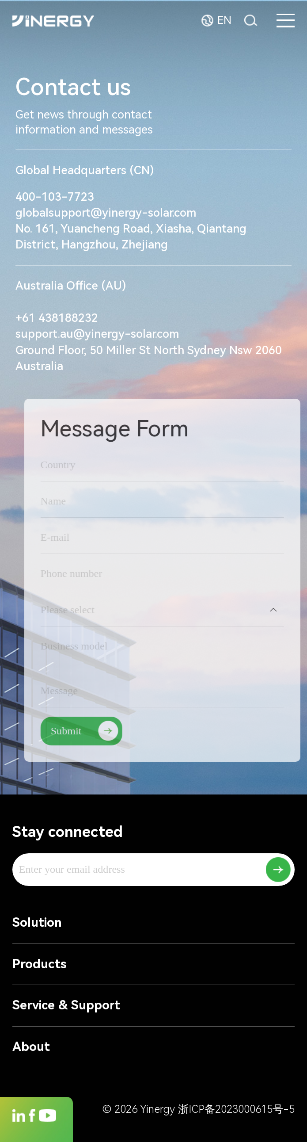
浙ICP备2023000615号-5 (236, 1109)
